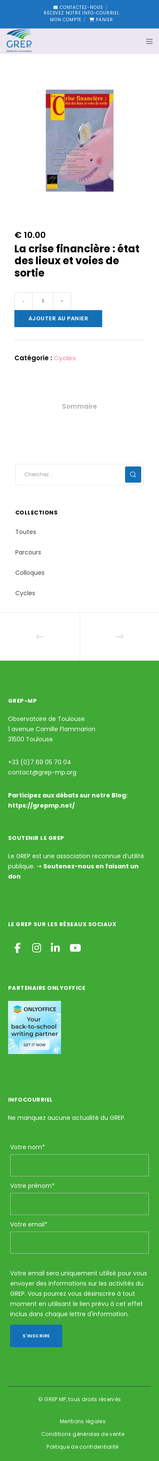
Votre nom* (27, 1147)
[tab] (79, 406)
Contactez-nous (78, 7)
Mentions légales (83, 1421)
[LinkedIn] (55, 946)
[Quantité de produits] (42, 301)
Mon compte (65, 20)
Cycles (65, 357)
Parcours (28, 552)
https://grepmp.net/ (41, 805)
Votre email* (28, 1224)
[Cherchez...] (79, 474)
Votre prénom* (32, 1185)
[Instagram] (36, 946)
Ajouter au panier (58, 318)
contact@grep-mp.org (42, 772)
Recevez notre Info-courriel (82, 13)
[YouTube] (73, 946)
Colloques (30, 572)
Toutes (25, 532)
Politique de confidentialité (82, 1446)
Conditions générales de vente (82, 1434)
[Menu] (147, 41)
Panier (101, 20)
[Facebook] (17, 946)
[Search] (133, 474)
